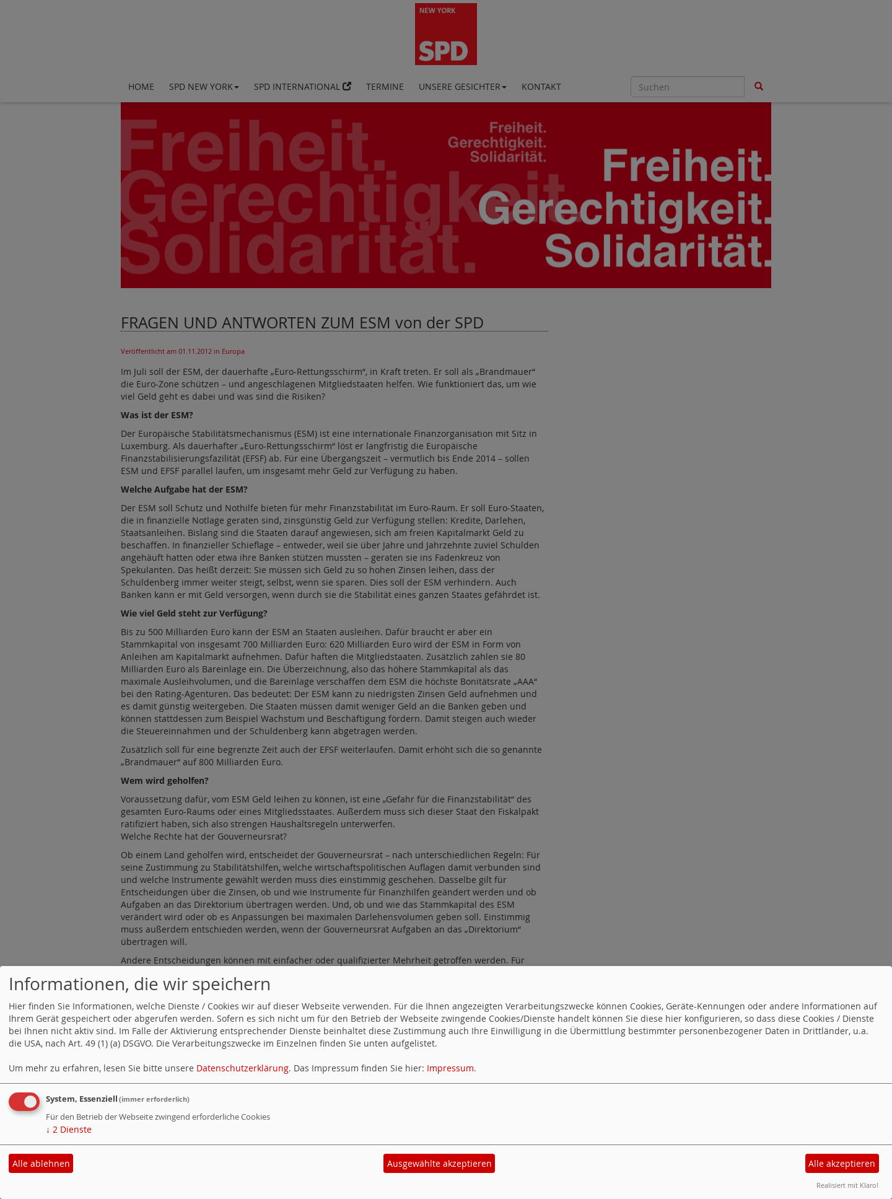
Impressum (450, 1068)
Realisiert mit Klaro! (847, 1185)
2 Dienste (69, 1129)
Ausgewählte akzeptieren (439, 1163)
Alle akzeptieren (841, 1163)
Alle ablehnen (41, 1163)
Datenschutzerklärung (242, 1068)
